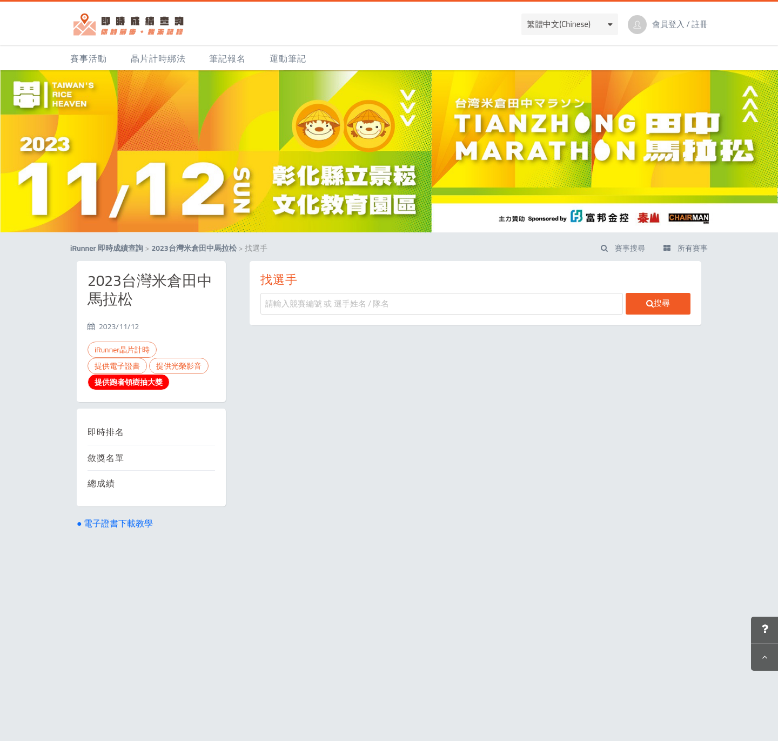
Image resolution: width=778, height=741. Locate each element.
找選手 (279, 279)
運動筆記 (288, 58)
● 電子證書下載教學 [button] (115, 523)
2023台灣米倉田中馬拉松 (193, 248)
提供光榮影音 (179, 366)
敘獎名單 (106, 458)
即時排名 (106, 432)
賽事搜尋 (623, 248)
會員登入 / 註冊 (680, 24)
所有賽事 (685, 248)
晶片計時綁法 (158, 58)
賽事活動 (88, 58)
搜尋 (658, 303)
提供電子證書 (117, 366)
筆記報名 (227, 58)
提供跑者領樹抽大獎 (129, 382)
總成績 (101, 483)
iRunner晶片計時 (122, 350)
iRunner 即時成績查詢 (106, 248)
